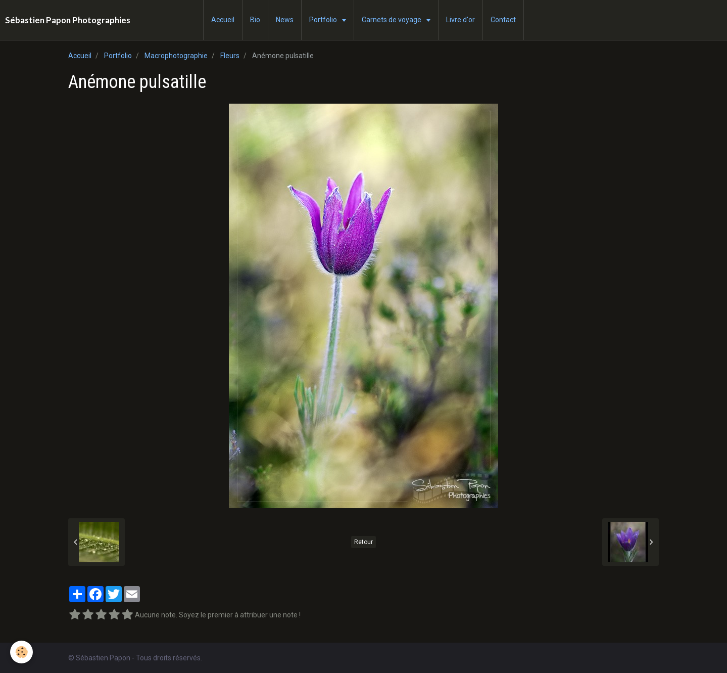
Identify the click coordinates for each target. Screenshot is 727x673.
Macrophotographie (176, 56)
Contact (503, 20)
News (285, 20)
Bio (255, 20)
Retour (363, 542)
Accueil (222, 20)
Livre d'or (460, 20)
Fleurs (229, 56)
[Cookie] (21, 652)
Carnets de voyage (392, 20)
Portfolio (323, 20)
